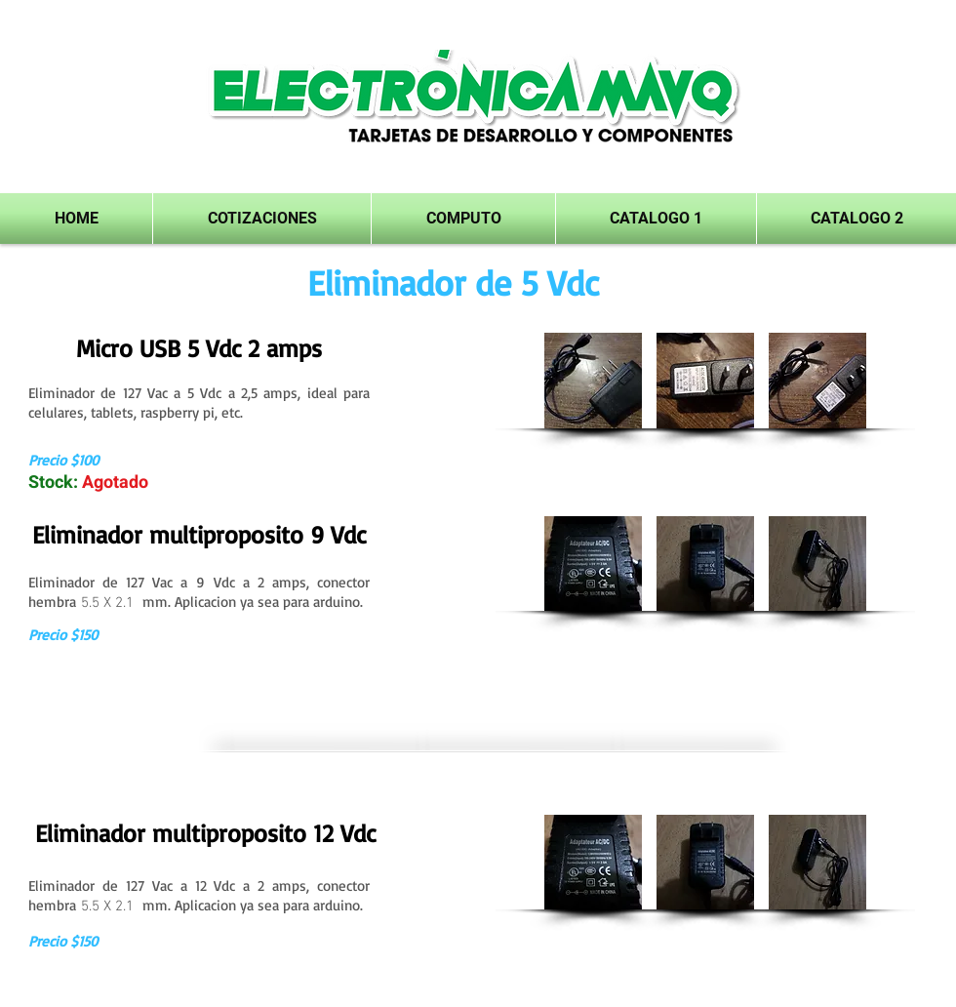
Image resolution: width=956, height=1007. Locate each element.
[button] (656, 218)
